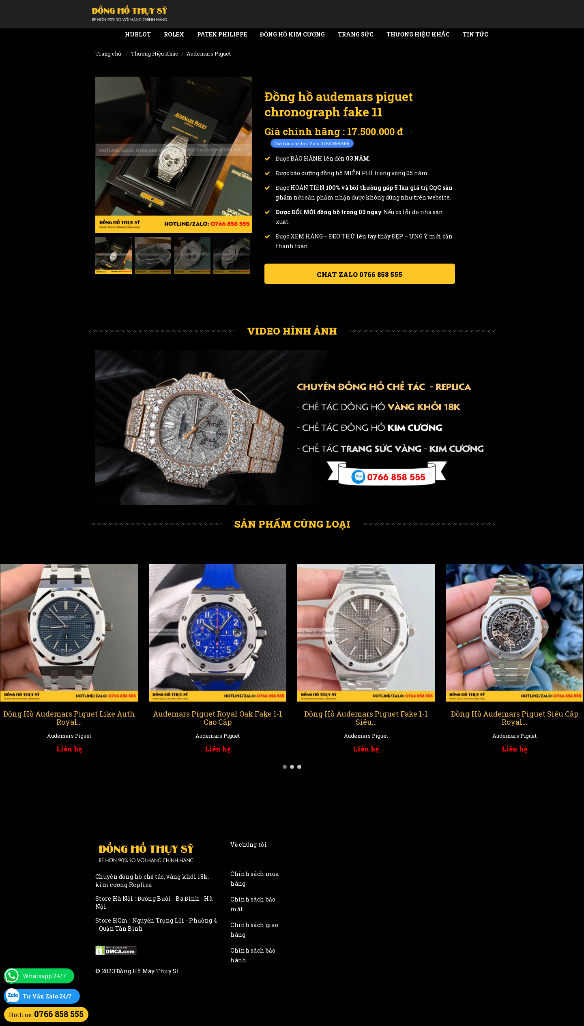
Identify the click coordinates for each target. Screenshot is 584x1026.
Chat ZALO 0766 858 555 (359, 274)
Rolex (174, 34)
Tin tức (475, 34)
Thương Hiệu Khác (418, 34)
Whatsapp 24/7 (44, 975)
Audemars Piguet (209, 53)
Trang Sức (356, 34)
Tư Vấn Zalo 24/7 (47, 996)
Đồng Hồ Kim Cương (292, 34)
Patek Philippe (222, 34)
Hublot (138, 34)
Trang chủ (108, 53)
